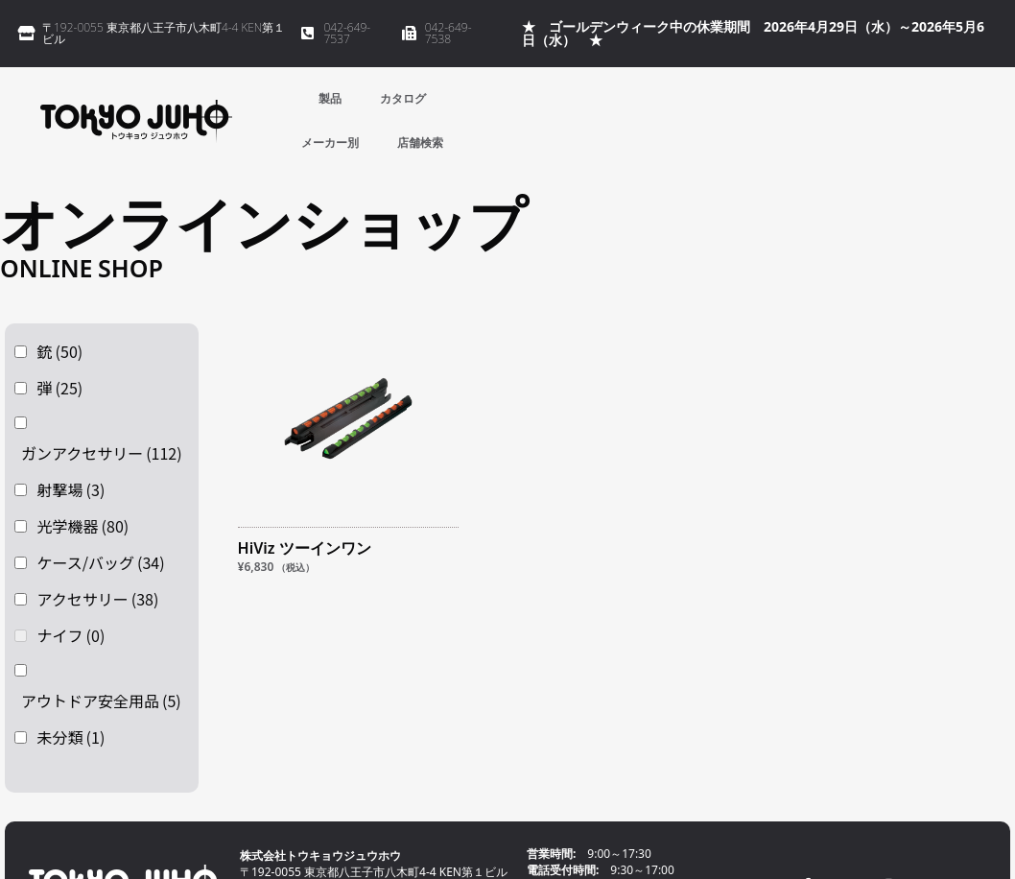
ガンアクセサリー (101, 452)
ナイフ (71, 635)
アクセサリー (98, 598)
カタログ (403, 98)
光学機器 (83, 525)
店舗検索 (420, 142)
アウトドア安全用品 (101, 700)
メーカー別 (330, 142)
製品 (330, 98)
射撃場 (71, 489)
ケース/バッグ (101, 562)
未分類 (71, 736)
